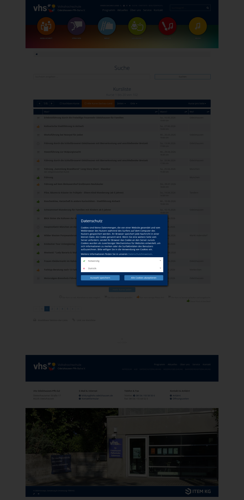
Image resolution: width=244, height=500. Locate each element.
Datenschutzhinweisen (140, 254)
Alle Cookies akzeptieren (143, 277)
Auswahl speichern (100, 277)
